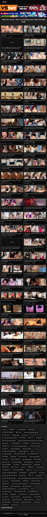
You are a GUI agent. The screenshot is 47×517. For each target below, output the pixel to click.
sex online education (35, 446)
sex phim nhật (15, 435)
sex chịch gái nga (27, 459)
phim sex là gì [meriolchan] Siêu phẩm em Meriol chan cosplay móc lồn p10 (33, 420)
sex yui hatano (37, 459)
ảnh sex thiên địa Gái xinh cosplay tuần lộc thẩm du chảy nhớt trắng (11, 354)
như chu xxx (5, 443)
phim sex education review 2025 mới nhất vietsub (30, 440)
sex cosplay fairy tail (33, 453)
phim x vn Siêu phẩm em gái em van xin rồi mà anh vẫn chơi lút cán (11, 74)
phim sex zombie (6, 464)
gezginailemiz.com (9, 513)
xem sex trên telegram (7, 432)
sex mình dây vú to (23, 451)
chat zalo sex (5, 467)
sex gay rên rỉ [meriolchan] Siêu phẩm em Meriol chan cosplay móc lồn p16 (33, 354)
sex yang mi (5, 448)
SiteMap (26, 514)
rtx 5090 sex (26, 443)
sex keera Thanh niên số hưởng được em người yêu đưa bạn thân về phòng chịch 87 (11, 207)
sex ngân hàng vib (15, 443)
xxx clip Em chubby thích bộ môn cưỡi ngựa (11, 100)
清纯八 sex (18, 432)
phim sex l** (39, 462)
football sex (12, 429)
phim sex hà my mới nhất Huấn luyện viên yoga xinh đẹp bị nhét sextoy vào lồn (33, 407)
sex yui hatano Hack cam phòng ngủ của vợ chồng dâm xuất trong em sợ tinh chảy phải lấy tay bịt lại (34, 128)
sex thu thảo (25, 435)
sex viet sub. (22, 437)
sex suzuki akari (21, 429)
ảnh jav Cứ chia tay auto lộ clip (8, 300)
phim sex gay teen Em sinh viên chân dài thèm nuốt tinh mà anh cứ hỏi (34, 154)
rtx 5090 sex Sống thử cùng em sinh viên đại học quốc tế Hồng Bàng (34, 141)
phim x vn (30, 437)
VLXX (4, 2)
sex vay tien (16, 464)
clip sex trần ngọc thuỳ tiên (9, 440)
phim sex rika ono (35, 443)
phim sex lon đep (27, 448)
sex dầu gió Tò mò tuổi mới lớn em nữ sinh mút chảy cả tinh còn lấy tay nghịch (11, 61)
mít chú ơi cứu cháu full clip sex (20, 446)
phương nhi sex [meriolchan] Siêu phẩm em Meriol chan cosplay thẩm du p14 (11, 381)
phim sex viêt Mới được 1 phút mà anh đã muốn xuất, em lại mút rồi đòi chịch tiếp (11, 247)
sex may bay (5, 459)
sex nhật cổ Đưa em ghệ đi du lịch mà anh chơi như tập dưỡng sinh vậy (34, 301)
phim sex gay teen (28, 462)
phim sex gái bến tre (35, 456)
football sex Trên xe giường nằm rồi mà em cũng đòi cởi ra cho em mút (11, 88)
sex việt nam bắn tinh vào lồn (9, 438)
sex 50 (32, 451)
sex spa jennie (5, 435)
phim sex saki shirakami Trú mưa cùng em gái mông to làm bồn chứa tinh (34, 314)
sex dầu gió (13, 456)
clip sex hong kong (15, 448)
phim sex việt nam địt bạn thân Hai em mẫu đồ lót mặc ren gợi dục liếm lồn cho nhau (12, 367)
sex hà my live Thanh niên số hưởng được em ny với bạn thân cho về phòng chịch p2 (34, 207)
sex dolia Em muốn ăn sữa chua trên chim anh (12, 140)
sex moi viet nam (23, 456)
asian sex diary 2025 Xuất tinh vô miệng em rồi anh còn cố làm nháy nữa (34, 274)
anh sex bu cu (14, 467)
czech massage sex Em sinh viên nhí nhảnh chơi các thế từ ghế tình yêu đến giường (11, 48)
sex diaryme (37, 464)
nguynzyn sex (5, 446)
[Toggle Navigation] (44, 2)
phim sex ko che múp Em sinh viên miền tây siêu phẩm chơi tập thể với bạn (11, 234)
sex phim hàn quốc (7, 454)
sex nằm (4, 429)
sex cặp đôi (38, 438)
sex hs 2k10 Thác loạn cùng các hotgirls (11, 340)
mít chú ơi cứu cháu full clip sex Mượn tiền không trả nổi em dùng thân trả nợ (11, 114)
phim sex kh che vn (26, 464)
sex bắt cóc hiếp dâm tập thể (31, 432)
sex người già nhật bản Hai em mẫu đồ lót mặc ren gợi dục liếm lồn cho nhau (11, 327)
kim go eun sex (6, 462)
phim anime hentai (17, 462)
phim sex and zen (15, 459)
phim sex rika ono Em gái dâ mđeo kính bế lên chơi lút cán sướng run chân (12, 154)
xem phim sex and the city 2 (9, 451)
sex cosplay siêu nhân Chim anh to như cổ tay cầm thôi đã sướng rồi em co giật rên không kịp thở (34, 48)
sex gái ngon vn (32, 429)
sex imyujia (5, 456)
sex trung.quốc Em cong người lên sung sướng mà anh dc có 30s (33, 261)
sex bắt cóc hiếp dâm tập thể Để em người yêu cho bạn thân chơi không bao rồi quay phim (34, 74)
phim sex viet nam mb (19, 453)
